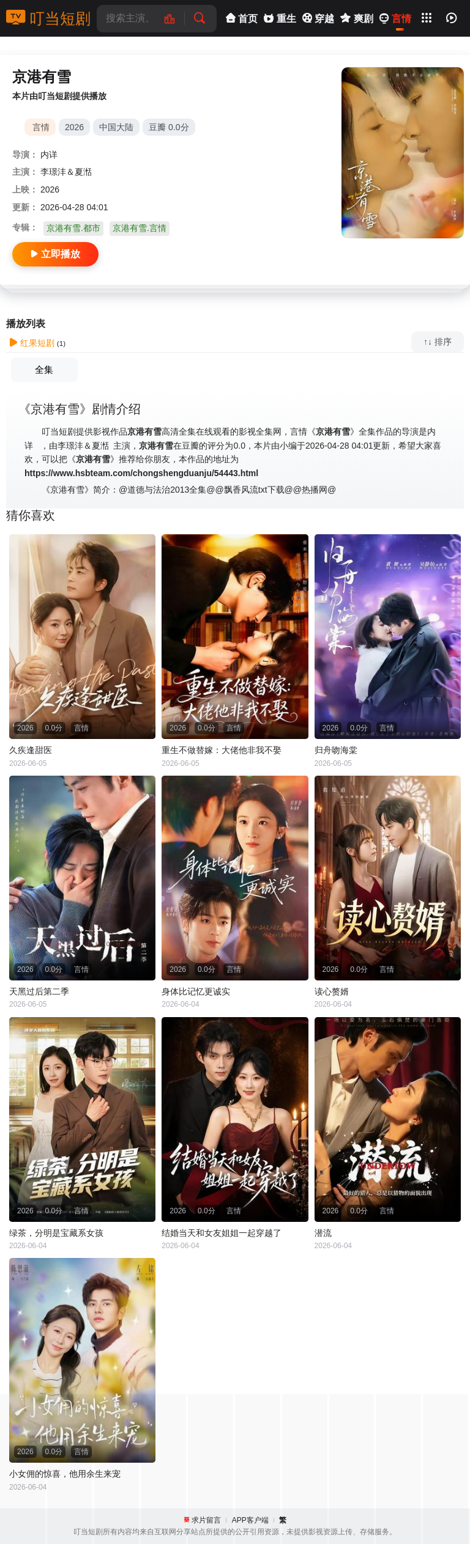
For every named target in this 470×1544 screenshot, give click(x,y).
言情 (41, 127)
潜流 (323, 1233)
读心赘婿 (332, 991)
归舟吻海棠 (336, 750)
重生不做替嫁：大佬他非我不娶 (222, 750)
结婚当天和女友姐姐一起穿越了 (222, 1233)
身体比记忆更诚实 (196, 991)
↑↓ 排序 (437, 342)
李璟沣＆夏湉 (66, 172)
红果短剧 (31, 343)
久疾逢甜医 (30, 750)
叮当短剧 (48, 18)
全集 (44, 369)
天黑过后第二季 (39, 991)
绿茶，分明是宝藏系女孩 (56, 1233)
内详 (49, 155)
